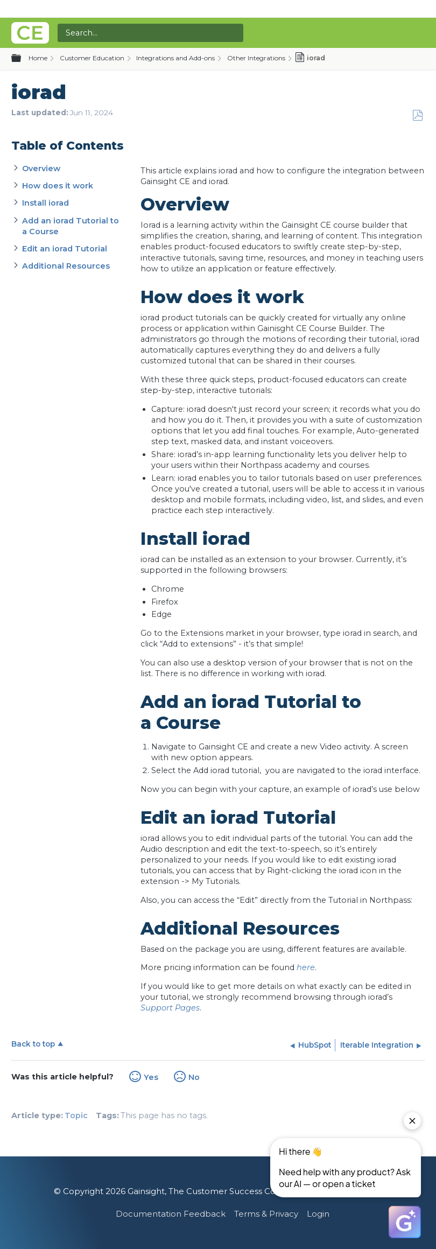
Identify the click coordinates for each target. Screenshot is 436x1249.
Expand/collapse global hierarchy (22, 59)
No (194, 1077)
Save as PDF (417, 115)
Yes (151, 1077)
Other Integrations (256, 58)
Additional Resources (66, 266)
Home (38, 58)
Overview (41, 168)
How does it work (57, 186)
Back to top (33, 1044)
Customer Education (92, 58)
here (306, 967)
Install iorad (45, 203)
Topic (76, 1115)
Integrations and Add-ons (175, 58)
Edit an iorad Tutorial (64, 249)
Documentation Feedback (171, 1214)
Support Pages (170, 1008)
